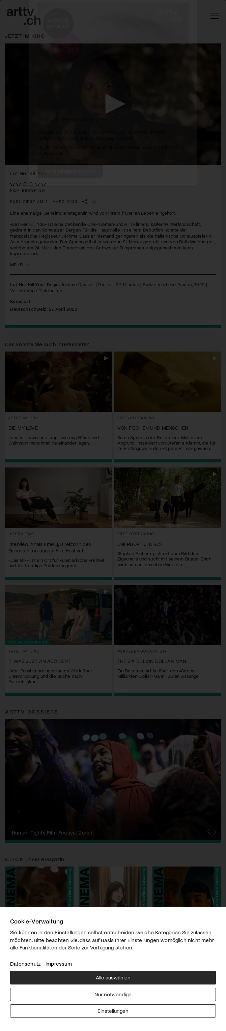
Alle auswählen (113, 977)
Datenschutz (25, 963)
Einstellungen (113, 1010)
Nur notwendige (113, 994)
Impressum (59, 963)
